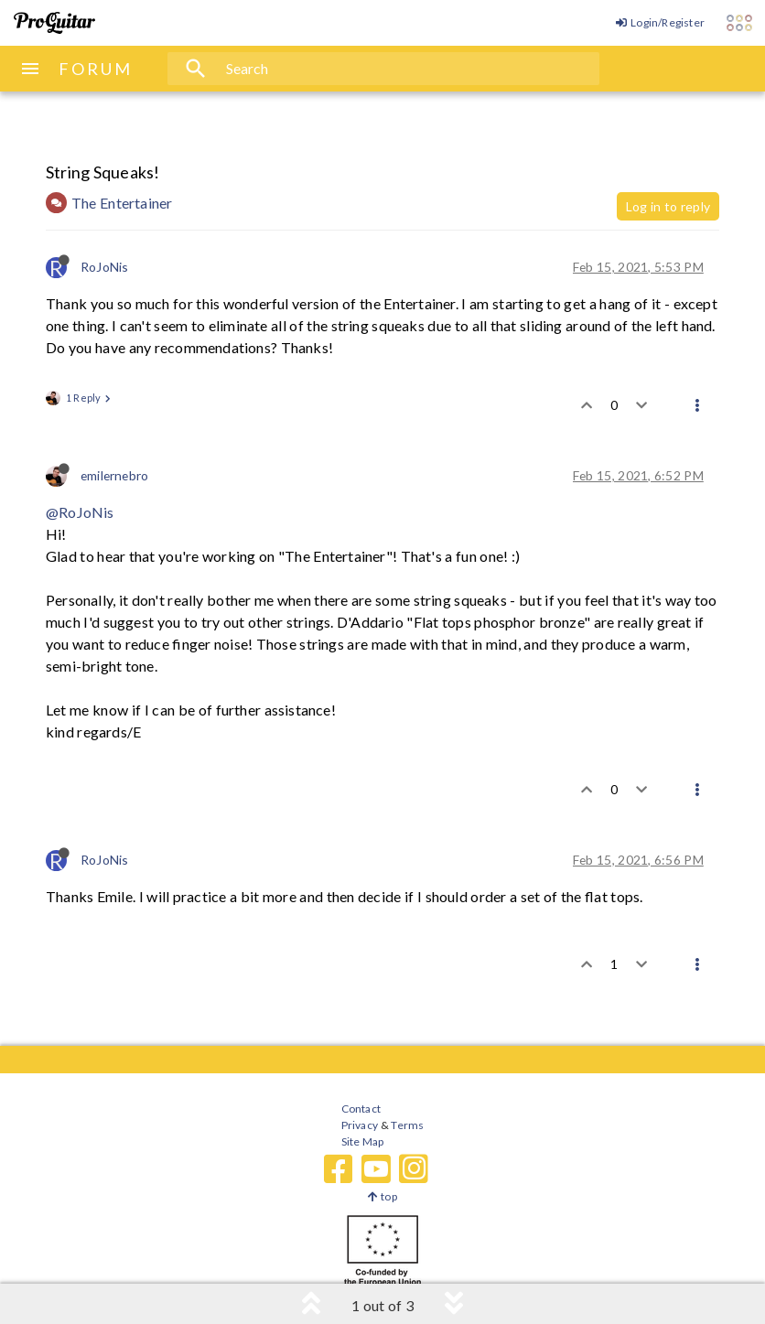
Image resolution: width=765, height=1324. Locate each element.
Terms (407, 1125)
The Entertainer (121, 202)
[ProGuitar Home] (54, 23)
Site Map (362, 1141)
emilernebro (114, 475)
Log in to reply (668, 206)
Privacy (359, 1125)
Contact (361, 1108)
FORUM (96, 69)
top (382, 1196)
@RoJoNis (80, 512)
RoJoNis (104, 266)
